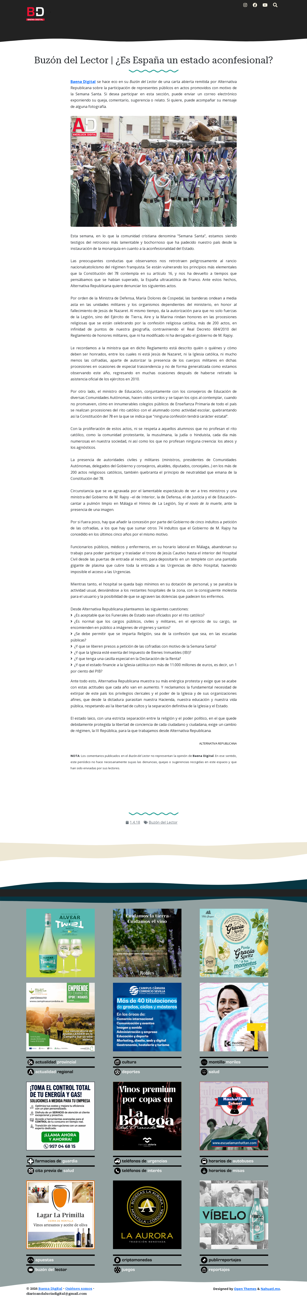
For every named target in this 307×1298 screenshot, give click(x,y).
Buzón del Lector (163, 822)
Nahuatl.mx (270, 1289)
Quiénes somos (78, 1289)
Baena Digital (50, 1289)
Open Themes (245, 1289)
